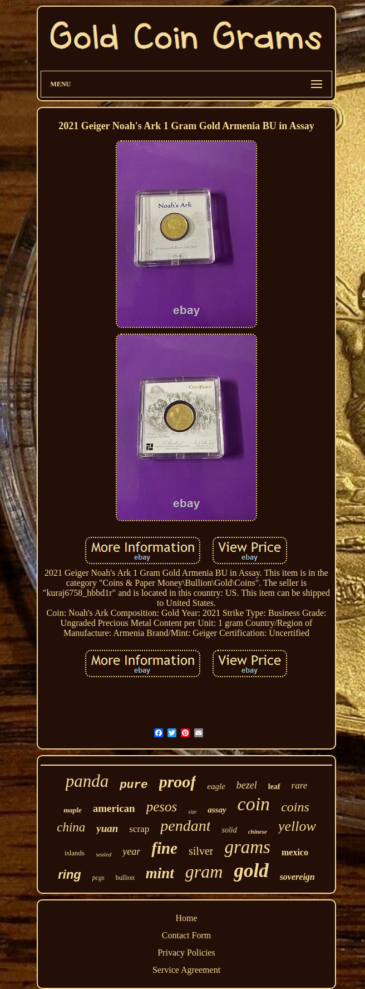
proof (177, 781)
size (192, 812)
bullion (125, 878)
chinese (257, 831)
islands (75, 853)
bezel (246, 785)
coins (295, 807)
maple (72, 810)
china (71, 827)
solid (228, 830)
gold (251, 871)
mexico (295, 852)
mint (160, 873)
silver (201, 851)
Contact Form (186, 935)
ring (69, 875)
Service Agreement (186, 970)
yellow (297, 826)
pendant (185, 825)
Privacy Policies (186, 952)
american (114, 808)
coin (254, 804)
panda (87, 781)
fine (164, 848)
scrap (139, 829)
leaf (274, 786)
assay (217, 809)
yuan (107, 828)
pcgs (98, 878)
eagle (216, 786)
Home (186, 918)
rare (300, 785)
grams (247, 847)
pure (133, 785)
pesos (161, 806)
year (131, 851)
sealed (103, 854)
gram (204, 871)
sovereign (297, 877)
